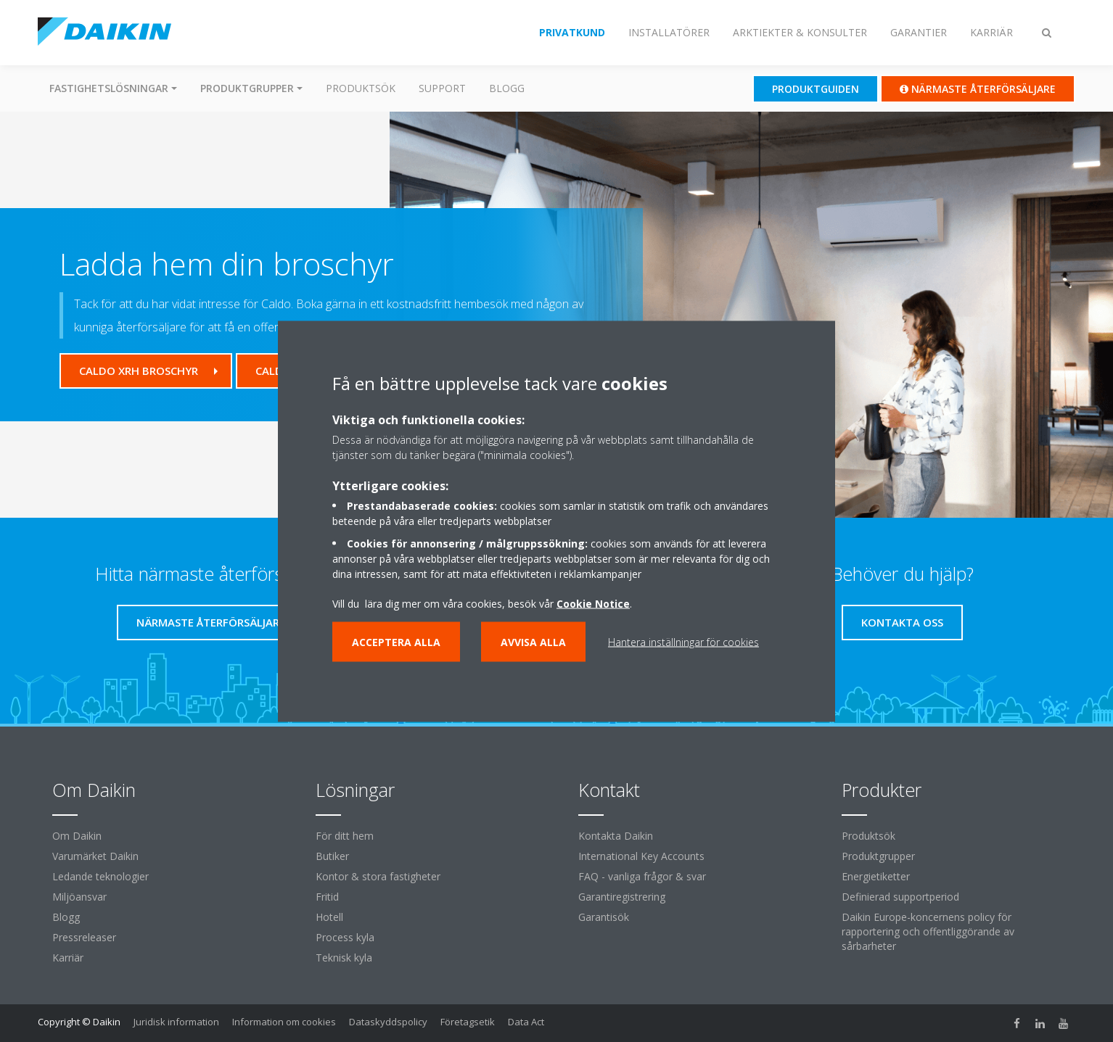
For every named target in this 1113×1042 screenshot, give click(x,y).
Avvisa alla (533, 641)
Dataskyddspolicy (388, 1021)
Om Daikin (77, 836)
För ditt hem (345, 836)
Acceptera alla (396, 641)
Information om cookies (284, 1021)
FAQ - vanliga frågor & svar (642, 876)
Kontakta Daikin (615, 836)
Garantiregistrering (621, 897)
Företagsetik (467, 1021)
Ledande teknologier (100, 876)
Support (442, 88)
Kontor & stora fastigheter (378, 876)
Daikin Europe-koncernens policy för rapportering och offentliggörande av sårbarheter (928, 931)
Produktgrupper (878, 856)
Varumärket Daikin (95, 856)
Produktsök (360, 88)
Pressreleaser (84, 937)
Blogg (507, 88)
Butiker (332, 856)
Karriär (67, 957)
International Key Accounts (641, 856)
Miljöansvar (79, 897)
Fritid (327, 897)
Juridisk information (176, 1021)
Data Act (526, 1021)
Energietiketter (876, 876)
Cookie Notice (593, 603)
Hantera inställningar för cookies (683, 641)
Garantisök (603, 917)
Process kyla (345, 937)
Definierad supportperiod (900, 897)
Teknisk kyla (344, 957)
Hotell (329, 917)
